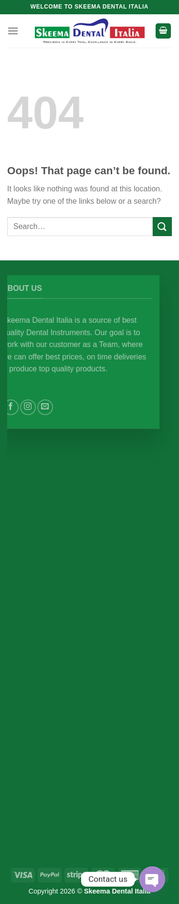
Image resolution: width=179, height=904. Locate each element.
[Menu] (13, 30)
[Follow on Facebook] (18, 407)
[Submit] (162, 226)
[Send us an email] (53, 407)
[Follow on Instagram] (35, 407)
